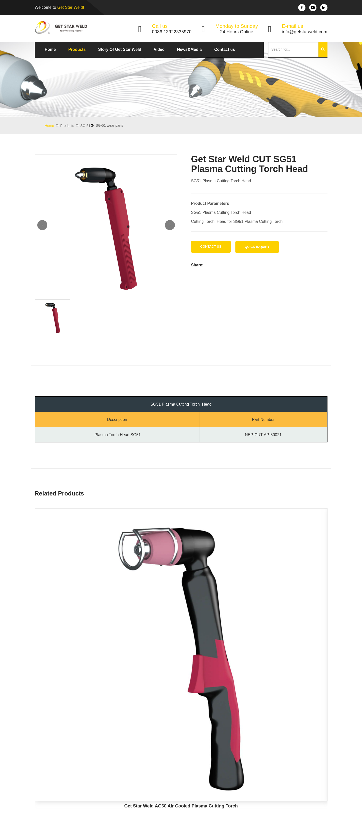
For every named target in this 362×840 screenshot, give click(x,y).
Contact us (224, 49)
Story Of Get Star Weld (119, 49)
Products (77, 49)
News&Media (189, 49)
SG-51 (87, 125)
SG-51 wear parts (109, 125)
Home (50, 49)
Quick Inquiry (257, 246)
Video (159, 49)
